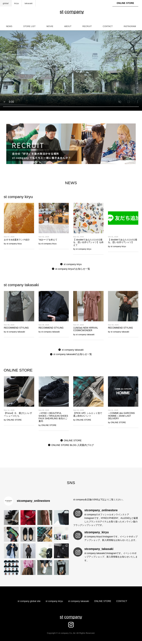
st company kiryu (73, 264)
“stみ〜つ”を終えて (48, 239)
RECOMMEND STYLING (16, 328)
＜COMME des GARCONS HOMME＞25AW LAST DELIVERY (121, 416)
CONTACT (108, 26)
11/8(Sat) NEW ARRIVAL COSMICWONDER (85, 329)
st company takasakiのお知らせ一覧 (72, 354)
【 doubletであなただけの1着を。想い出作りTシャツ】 (122, 241)
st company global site (29, 601)
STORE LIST (29, 26)
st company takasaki (73, 349)
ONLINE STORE (125, 3)
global (6, 3)
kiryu (16, 3)
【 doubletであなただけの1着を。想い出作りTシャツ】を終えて (88, 242)
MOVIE (49, 26)
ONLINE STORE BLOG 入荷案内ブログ (72, 445)
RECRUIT (87, 26)
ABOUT (67, 26)
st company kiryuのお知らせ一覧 (72, 268)
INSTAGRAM (130, 26)
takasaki (29, 3)
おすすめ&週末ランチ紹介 (17, 239)
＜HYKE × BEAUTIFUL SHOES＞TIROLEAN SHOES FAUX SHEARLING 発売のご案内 (53, 417)
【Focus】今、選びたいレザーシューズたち (18, 414)
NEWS (9, 26)
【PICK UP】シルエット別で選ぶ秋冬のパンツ (87, 414)
